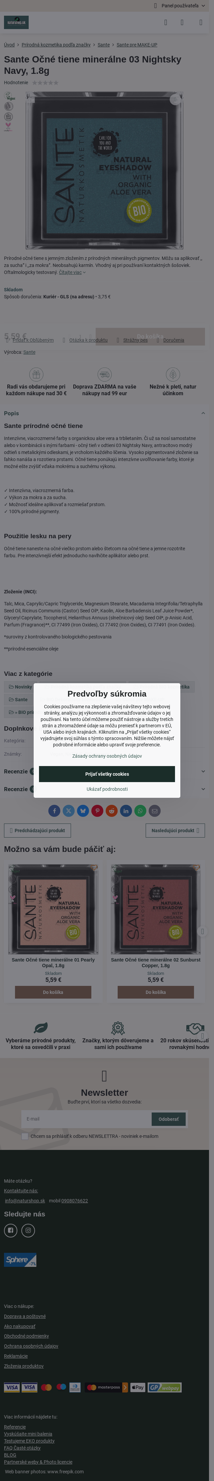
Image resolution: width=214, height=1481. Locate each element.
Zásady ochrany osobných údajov (107, 756)
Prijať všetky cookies (107, 774)
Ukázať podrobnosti (107, 789)
